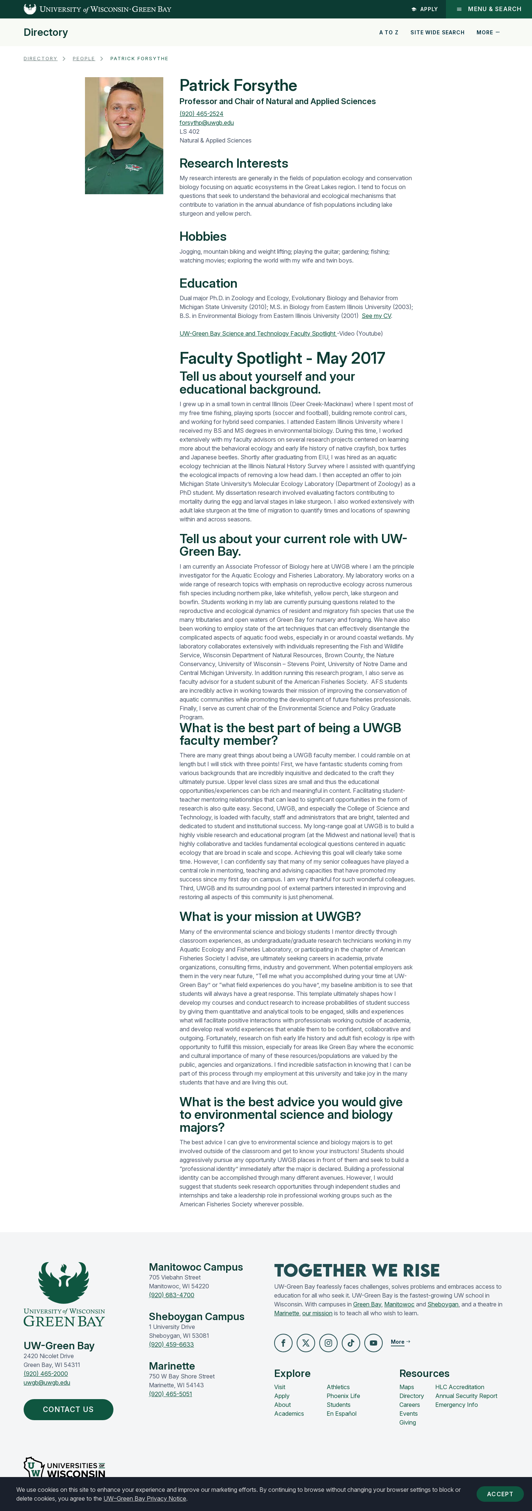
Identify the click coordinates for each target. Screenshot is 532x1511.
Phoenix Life (343, 1395)
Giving (407, 1422)
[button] (283, 1343)
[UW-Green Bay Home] (85, 9)
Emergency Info (456, 1404)
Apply (425, 9)
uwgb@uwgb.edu (47, 1382)
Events (408, 1413)
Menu (489, 9)
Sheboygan (442, 1304)
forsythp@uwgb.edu (207, 122)
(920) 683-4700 (171, 1295)
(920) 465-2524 (202, 113)
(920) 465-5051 (170, 1394)
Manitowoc (399, 1304)
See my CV (376, 315)
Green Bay (367, 1304)
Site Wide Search (437, 32)
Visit (279, 1387)
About (282, 1404)
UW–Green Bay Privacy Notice (144, 1498)
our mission (317, 1313)
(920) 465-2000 (46, 1373)
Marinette (286, 1313)
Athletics (338, 1387)
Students (339, 1404)
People (84, 58)
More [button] (488, 32)
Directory (46, 32)
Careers (409, 1404)
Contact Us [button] (70, 1409)
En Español (342, 1413)
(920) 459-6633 (171, 1344)
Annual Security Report (466, 1395)
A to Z (389, 32)
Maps (406, 1387)
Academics (289, 1413)
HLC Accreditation (459, 1387)
